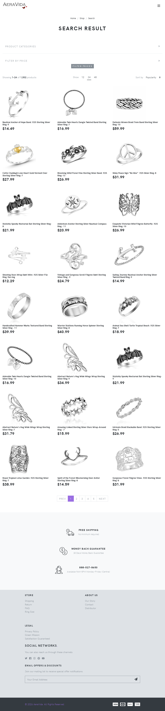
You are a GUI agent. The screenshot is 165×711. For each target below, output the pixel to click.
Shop (82, 18)
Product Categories (20, 46)
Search (91, 18)
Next (102, 498)
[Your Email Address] (79, 679)
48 (95, 77)
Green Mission (32, 634)
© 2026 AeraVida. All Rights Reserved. (45, 704)
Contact (89, 604)
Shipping (29, 600)
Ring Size (29, 611)
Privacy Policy (32, 631)
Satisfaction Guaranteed (37, 638)
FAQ (27, 608)
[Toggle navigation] (158, 6)
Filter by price (16, 60)
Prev (62, 498)
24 (89, 77)
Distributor (90, 608)
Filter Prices (82, 66)
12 (82, 77)
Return (28, 604)
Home (73, 18)
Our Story (90, 600)
